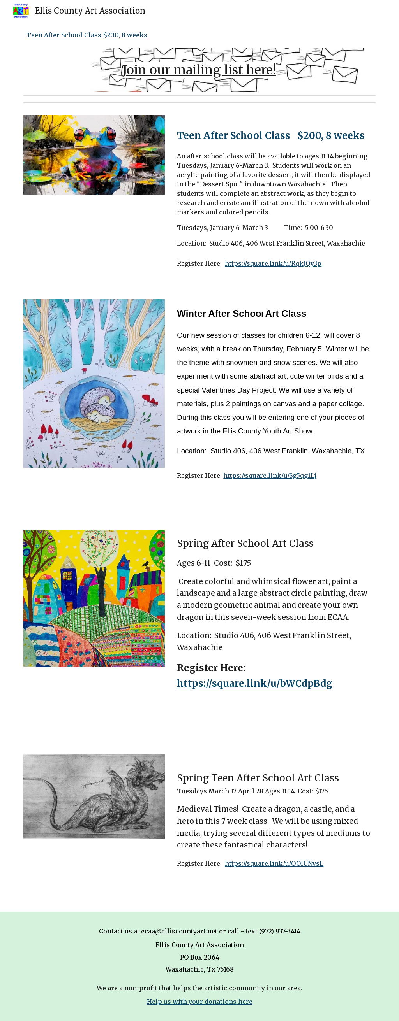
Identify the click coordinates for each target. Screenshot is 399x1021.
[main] (199, 70)
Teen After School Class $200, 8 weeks (86, 35)
